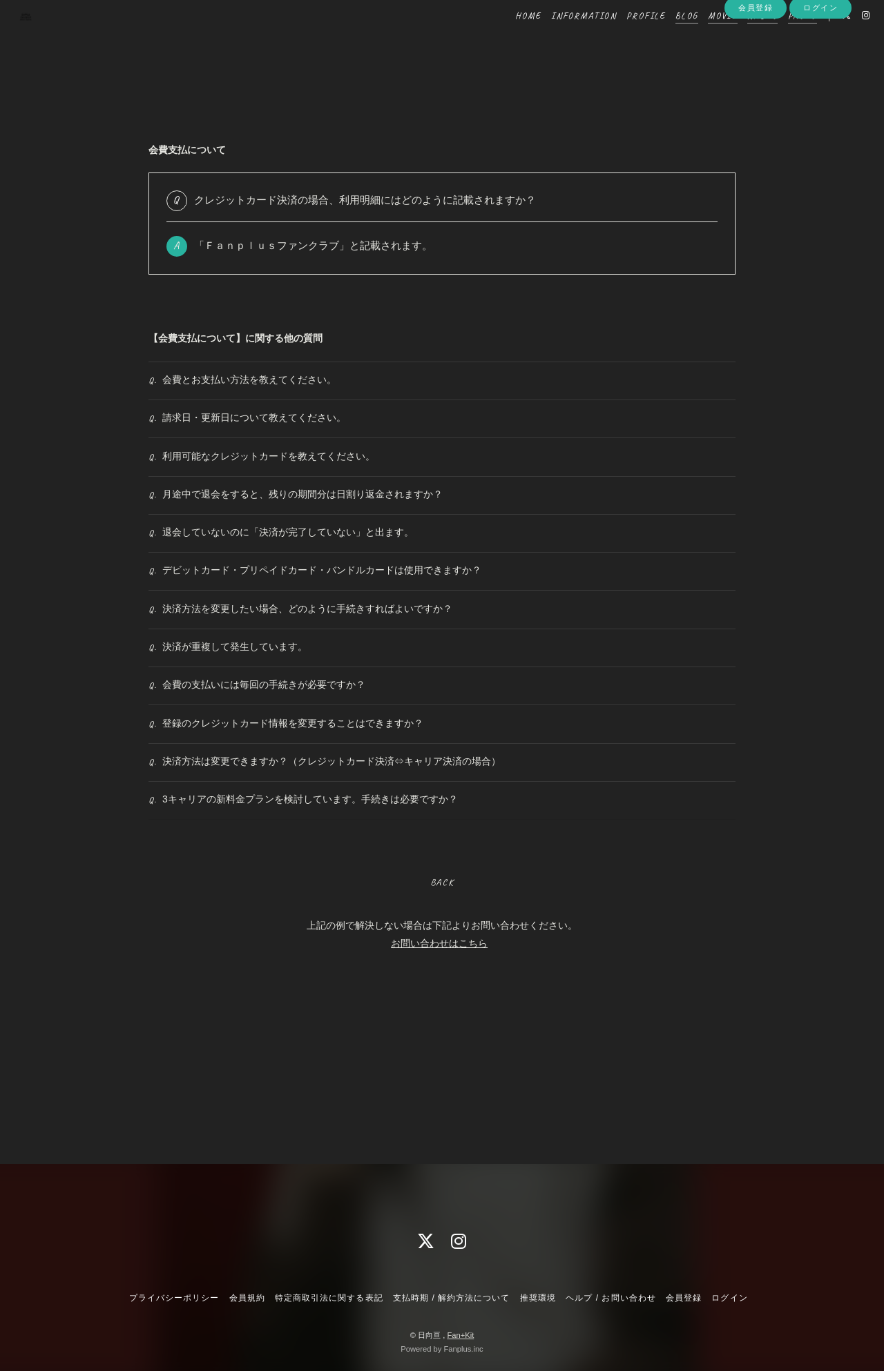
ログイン (820, 63)
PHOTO (781, 40)
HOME (507, 40)
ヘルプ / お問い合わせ (610, 1298)
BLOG (666, 40)
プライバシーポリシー (174, 1298)
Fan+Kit (460, 1335)
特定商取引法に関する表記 (329, 1298)
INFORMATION (563, 40)
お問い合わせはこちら (439, 1086)
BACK (441, 1026)
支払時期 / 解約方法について (451, 1298)
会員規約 (247, 1298)
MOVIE (702, 40)
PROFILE (625, 40)
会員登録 (755, 63)
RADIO (742, 40)
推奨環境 (538, 1298)
